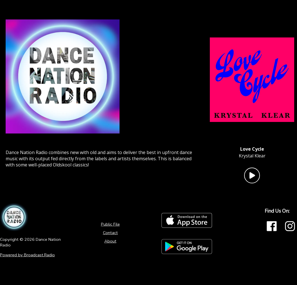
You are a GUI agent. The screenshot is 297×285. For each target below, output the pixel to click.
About (110, 241)
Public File (110, 224)
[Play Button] (252, 175)
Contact (110, 232)
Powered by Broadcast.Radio (27, 255)
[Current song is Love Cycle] (252, 149)
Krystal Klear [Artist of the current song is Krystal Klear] (252, 156)
